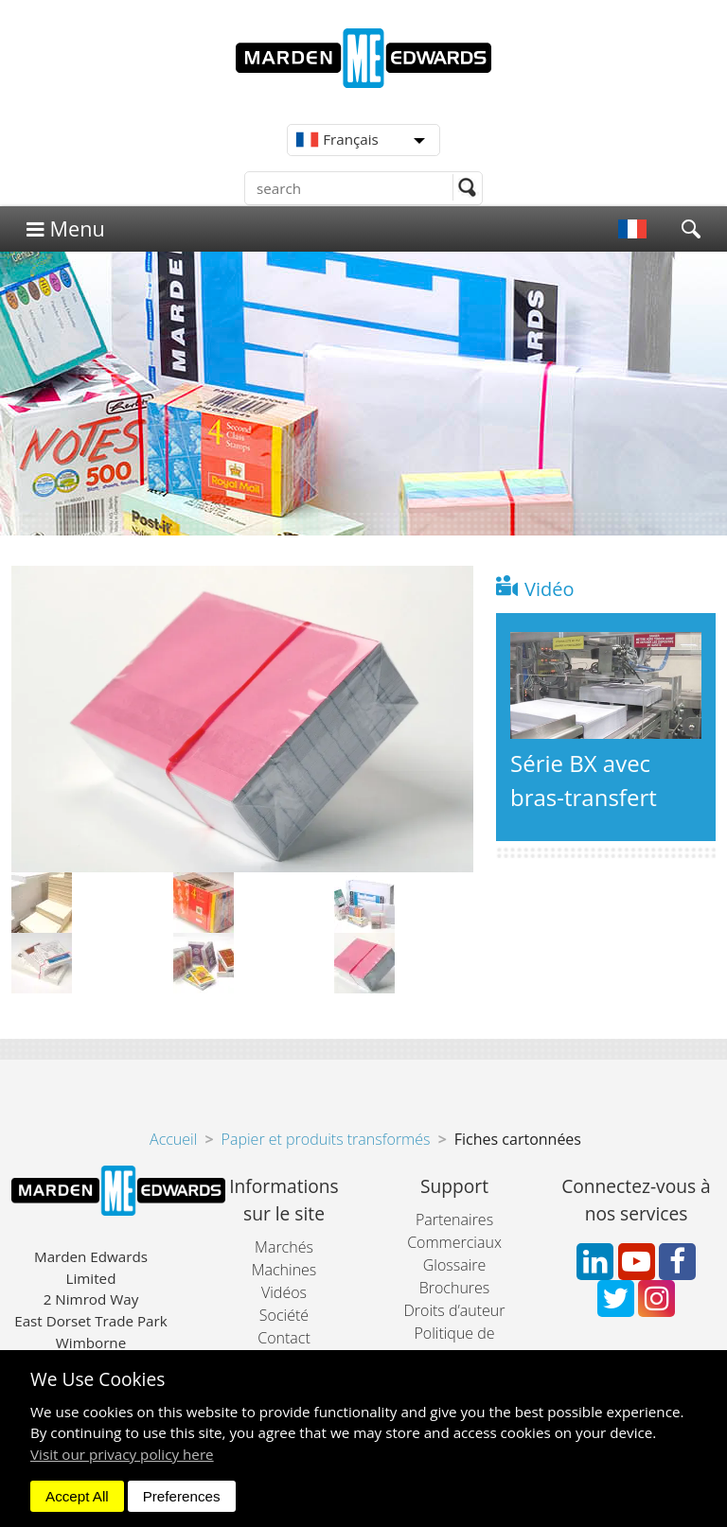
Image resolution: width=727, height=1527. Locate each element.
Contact (283, 1337)
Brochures (454, 1287)
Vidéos (284, 1292)
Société (284, 1315)
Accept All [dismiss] (77, 1496)
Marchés (284, 1247)
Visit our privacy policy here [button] (122, 1454)
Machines (284, 1269)
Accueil (173, 1139)
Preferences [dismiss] (182, 1496)
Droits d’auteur (454, 1310)
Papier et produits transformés (326, 1139)
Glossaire (455, 1265)
